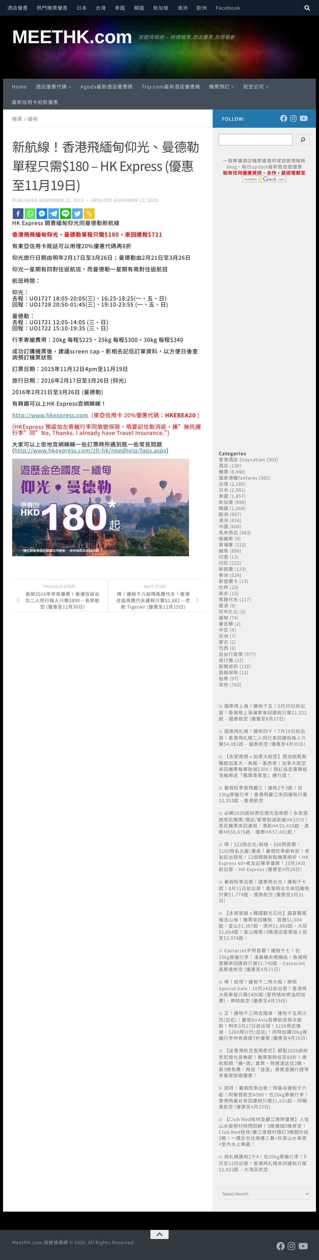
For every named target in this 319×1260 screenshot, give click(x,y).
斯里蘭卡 (228, 581)
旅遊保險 (228, 672)
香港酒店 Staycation (242, 459)
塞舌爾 (226, 623)
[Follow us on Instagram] (293, 118)
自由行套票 (231, 654)
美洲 (223, 575)
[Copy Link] (89, 213)
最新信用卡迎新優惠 (35, 102)
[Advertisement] (264, 310)
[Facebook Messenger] (41, 213)
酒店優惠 (17, 7)
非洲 (223, 636)
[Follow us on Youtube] (303, 118)
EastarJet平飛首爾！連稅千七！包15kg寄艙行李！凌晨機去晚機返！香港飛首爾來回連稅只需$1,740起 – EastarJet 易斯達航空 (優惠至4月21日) (263, 959)
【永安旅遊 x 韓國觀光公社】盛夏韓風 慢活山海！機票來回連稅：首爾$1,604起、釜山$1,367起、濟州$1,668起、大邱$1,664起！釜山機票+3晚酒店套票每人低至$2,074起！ (263, 925)
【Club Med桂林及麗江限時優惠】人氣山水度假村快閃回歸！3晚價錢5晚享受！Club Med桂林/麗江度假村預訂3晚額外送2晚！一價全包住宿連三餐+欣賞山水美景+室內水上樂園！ (264, 1131)
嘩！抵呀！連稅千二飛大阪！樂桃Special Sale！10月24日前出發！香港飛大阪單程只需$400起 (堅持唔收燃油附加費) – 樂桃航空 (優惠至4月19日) (263, 991)
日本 (82, 7)
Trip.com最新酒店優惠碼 (171, 86)
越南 (223, 550)
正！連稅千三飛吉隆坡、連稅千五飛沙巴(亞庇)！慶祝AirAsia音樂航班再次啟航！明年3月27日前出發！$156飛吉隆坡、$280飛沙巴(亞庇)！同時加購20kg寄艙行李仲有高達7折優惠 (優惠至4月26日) (263, 1025)
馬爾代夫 (228, 599)
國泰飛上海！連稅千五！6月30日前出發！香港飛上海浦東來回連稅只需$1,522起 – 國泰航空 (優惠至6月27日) (263, 712)
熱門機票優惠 (52, 7)
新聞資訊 (228, 666)
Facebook (228, 7)
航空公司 (253, 86)
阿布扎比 (228, 611)
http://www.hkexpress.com (50, 415)
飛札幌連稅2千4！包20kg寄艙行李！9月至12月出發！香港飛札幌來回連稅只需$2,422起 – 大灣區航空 (263, 1162)
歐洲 (202, 7)
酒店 (223, 465)
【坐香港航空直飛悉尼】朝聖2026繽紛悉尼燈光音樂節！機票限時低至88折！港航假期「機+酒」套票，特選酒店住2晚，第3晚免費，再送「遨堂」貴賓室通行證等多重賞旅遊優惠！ (264, 1062)
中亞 (223, 630)
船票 (223, 678)
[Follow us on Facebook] (283, 118)
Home (19, 86)
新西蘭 (226, 569)
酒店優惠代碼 (51, 86)
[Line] (65, 213)
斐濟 (223, 605)
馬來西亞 (228, 532)
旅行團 (226, 660)
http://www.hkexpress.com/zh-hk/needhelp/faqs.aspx (90, 450)
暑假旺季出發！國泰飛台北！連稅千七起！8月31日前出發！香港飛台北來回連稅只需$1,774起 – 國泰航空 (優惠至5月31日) (264, 891)
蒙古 (223, 642)
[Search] (303, 139)
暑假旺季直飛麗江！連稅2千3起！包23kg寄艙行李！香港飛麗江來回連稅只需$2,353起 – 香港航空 (263, 794)
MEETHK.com (72, 37)
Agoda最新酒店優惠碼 (107, 86)
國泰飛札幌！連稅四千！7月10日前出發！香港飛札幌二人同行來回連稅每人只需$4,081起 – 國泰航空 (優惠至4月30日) (262, 737)
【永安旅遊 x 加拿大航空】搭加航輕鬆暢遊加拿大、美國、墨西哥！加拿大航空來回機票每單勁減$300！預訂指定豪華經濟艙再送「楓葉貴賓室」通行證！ (263, 765)
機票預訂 (219, 86)
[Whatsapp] (30, 213)
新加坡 (161, 7)
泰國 (120, 7)
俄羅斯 (226, 538)
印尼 (223, 563)
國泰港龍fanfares (238, 477)
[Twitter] (77, 213)
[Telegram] (53, 213)
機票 (17, 118)
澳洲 (182, 7)
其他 (223, 684)
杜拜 (223, 587)
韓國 (139, 7)
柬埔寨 (226, 544)
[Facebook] (18, 213)
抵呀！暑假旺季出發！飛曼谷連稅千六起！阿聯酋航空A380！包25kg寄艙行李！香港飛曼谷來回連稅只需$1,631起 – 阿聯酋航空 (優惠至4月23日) (264, 1097)
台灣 (101, 7)
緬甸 (33, 118)
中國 (223, 526)
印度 (223, 557)
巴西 (223, 648)
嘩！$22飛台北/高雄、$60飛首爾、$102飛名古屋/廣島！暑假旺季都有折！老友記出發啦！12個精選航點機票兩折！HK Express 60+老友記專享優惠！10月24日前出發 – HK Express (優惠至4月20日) (264, 856)
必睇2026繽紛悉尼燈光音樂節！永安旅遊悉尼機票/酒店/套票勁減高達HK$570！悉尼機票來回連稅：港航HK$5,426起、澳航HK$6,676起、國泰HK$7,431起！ (264, 822)
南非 (223, 593)
